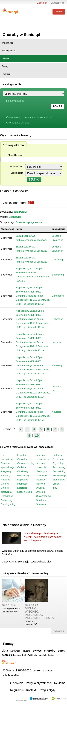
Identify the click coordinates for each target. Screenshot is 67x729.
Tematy (8, 644)
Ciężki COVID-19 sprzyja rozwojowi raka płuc (26, 561)
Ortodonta (41, 500)
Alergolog (6, 471)
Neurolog (56, 411)
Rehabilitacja (59, 475)
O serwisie (16, 683)
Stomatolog (58, 274)
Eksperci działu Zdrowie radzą (25, 573)
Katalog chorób (9, 50)
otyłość (37, 650)
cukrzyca (27, 654)
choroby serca (54, 650)
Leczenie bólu (24, 492)
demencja (17, 655)
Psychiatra (58, 459)
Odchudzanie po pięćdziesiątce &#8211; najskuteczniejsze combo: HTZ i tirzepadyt (43, 537)
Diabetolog (57, 319)
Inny (55, 487)
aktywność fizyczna (20, 651)
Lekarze (5, 58)
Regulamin (17, 690)
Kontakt (31, 690)
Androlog (5, 475)
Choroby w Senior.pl (21, 34)
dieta (5, 650)
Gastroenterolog (25, 463)
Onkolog (40, 492)
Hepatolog (22, 479)
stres (52, 655)
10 (37, 435)
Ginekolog (22, 471)
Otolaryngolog (43, 496)
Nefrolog (40, 483)
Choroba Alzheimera (17, 122)
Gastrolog (22, 459)
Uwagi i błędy (47, 690)
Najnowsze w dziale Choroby (24, 525)
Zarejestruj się (57, 3)
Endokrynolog (8, 504)
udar (35, 655)
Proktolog (58, 455)
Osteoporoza (13, 117)
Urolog (56, 483)
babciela (9, 605)
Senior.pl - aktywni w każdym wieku (10, 11)
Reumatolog (59, 471)
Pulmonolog (59, 467)
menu (59, 11)
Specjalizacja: (17, 173)
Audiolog (5, 479)
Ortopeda (41, 504)
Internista (57, 342)
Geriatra (21, 467)
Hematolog (23, 475)
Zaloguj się (42, 3)
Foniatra (21, 455)
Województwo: (17, 166)
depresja (7, 655)
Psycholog (57, 259)
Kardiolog (57, 365)
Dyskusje (6, 74)
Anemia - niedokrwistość (38, 117)
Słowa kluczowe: (16, 155)
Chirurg (5, 483)
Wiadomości (7, 43)
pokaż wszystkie (15, 100)
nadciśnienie (44, 655)
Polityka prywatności (39, 683)
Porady (5, 66)
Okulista (40, 487)
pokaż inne (59, 631)
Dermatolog (58, 295)
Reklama (59, 683)
